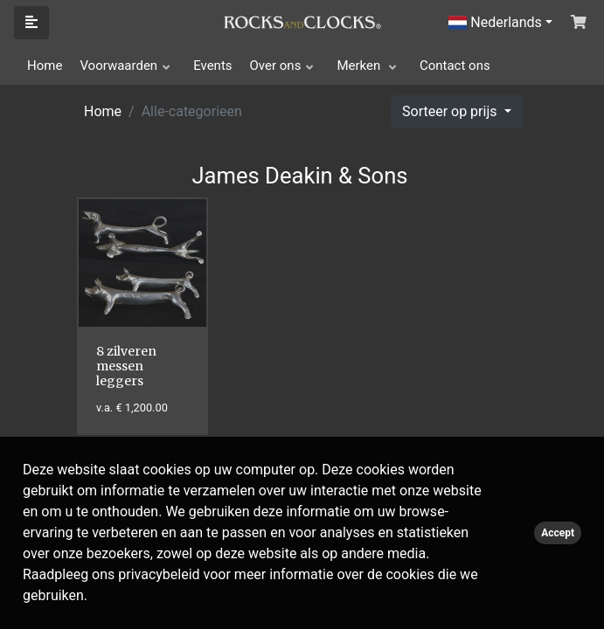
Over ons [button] (276, 65)
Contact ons (455, 65)
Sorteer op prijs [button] (451, 111)
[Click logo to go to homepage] (302, 20)
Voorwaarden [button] (118, 65)
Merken (360, 65)
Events (212, 65)
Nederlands (495, 22)
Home (44, 65)
